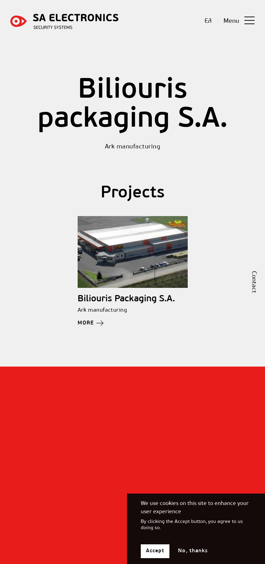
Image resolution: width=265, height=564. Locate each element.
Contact (254, 282)
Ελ (208, 21)
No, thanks (193, 555)
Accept (155, 555)
